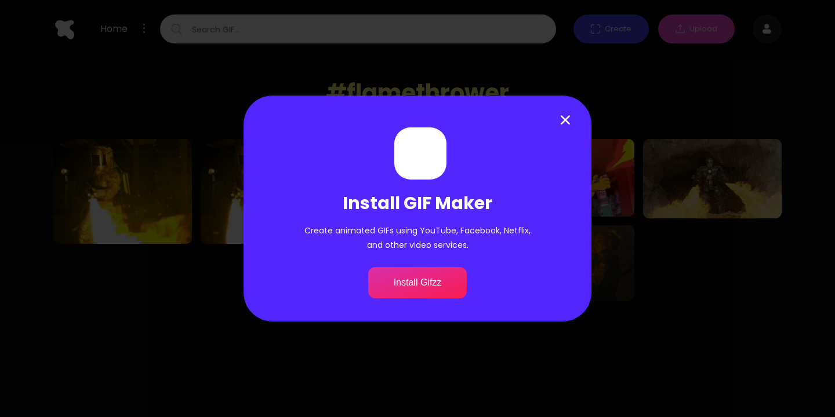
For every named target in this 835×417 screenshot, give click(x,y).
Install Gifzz (418, 282)
